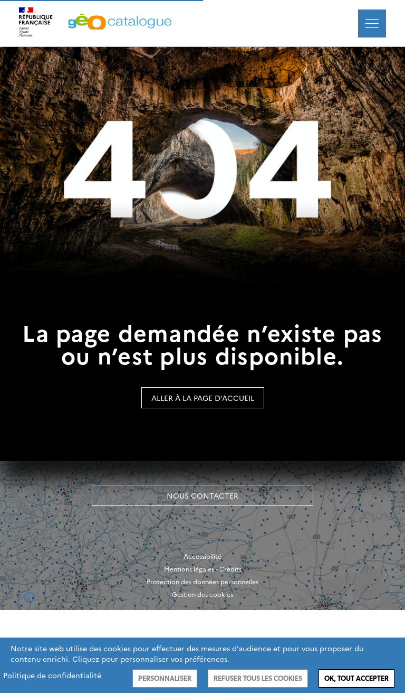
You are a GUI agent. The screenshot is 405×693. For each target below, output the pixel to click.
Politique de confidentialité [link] (52, 675)
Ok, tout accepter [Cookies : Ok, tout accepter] (356, 678)
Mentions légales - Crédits (203, 569)
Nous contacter (202, 495)
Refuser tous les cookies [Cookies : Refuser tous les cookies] (258, 678)
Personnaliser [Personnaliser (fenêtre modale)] (164, 678)
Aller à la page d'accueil (202, 397)
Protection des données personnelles (202, 581)
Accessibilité (202, 556)
